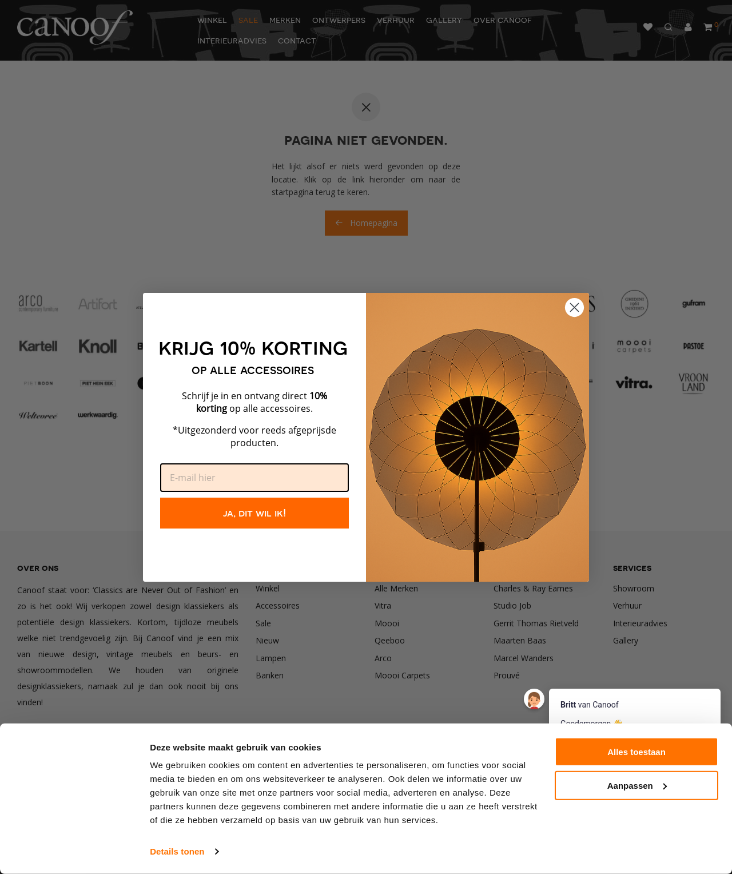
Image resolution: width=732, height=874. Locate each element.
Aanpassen (637, 785)
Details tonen (177, 851)
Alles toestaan (636, 752)
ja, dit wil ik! (254, 513)
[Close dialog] (574, 307)
